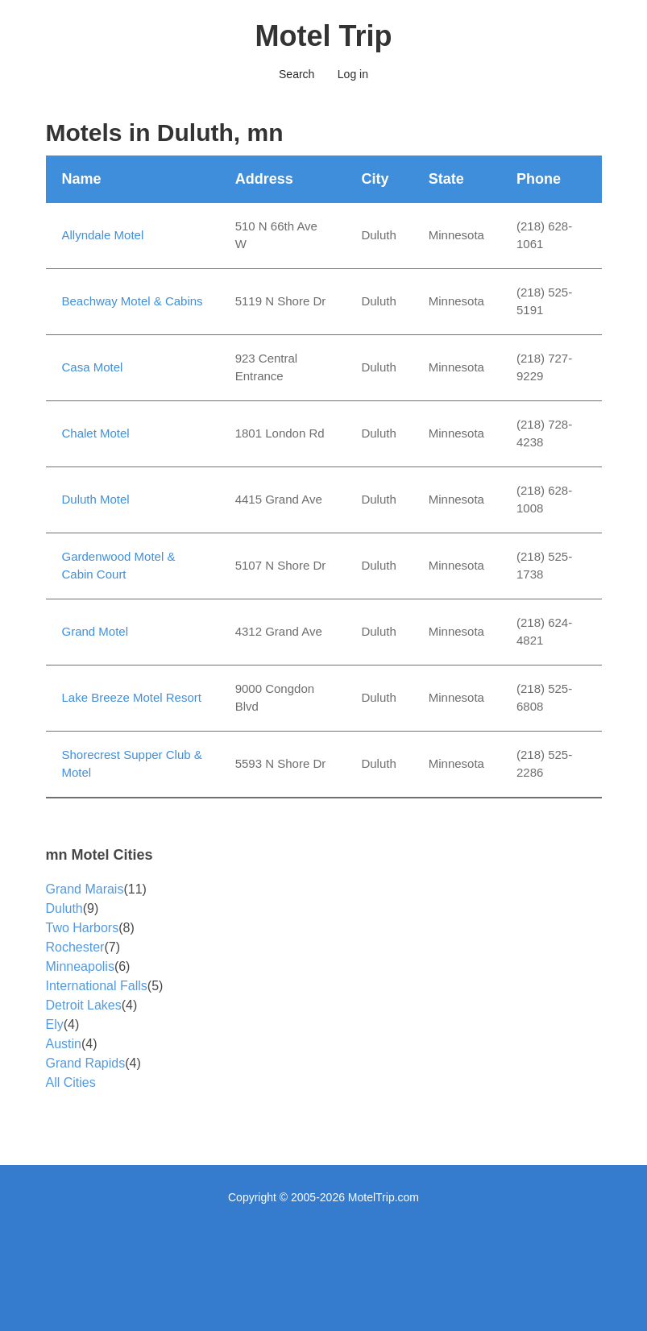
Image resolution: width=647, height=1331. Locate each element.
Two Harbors (82, 928)
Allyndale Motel (103, 235)
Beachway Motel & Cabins (132, 301)
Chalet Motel (96, 433)
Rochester (75, 947)
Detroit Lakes (84, 1005)
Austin (63, 1044)
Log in (353, 74)
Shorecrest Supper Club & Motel (132, 764)
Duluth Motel (96, 499)
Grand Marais (85, 889)
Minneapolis (80, 966)
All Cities (71, 1082)
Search (296, 74)
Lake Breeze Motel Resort (131, 697)
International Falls (96, 986)
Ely (55, 1024)
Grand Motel (95, 631)
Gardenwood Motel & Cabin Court (119, 565)
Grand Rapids (86, 1063)
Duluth (64, 908)
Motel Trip (323, 35)
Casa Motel (92, 367)
